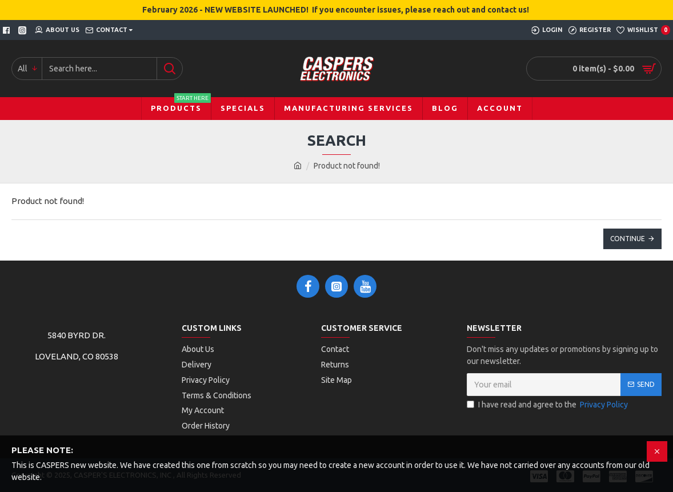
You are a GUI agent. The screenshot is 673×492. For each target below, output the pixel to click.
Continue (627, 238)
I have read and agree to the (548, 405)
